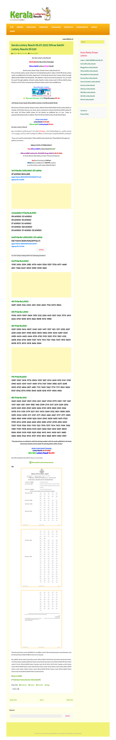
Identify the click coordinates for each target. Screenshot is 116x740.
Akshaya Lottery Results (87, 89)
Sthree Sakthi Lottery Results (89, 71)
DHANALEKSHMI (56, 27)
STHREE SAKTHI (43, 27)
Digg (47, 685)
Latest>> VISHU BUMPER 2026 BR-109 (91, 60)
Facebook (23, 685)
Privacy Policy (84, 114)
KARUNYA (94, 27)
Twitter (31, 685)
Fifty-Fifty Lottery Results (87, 92)
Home (11, 27)
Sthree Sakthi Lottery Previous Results (42, 462)
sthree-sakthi (34, 53)
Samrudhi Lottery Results (88, 64)
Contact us (83, 111)
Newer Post (13, 700)
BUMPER (12, 31)
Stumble (39, 685)
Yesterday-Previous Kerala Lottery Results (26, 680)
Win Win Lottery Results (87, 96)
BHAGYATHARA (31, 27)
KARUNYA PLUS (68, 27)
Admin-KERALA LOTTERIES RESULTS (74, 733)
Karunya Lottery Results (87, 85)
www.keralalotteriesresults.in (51, 733)
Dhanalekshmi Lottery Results (89, 75)
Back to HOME (16, 676)
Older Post (70, 700)
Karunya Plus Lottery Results (89, 78)
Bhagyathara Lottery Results (89, 67)
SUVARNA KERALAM (82, 27)
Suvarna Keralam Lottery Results (90, 82)
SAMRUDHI (20, 27)
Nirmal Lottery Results (87, 100)
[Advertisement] (41, 196)
